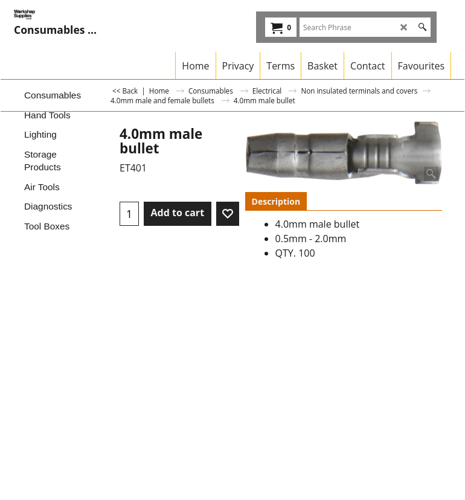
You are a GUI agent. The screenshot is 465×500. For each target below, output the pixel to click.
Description (276, 201)
